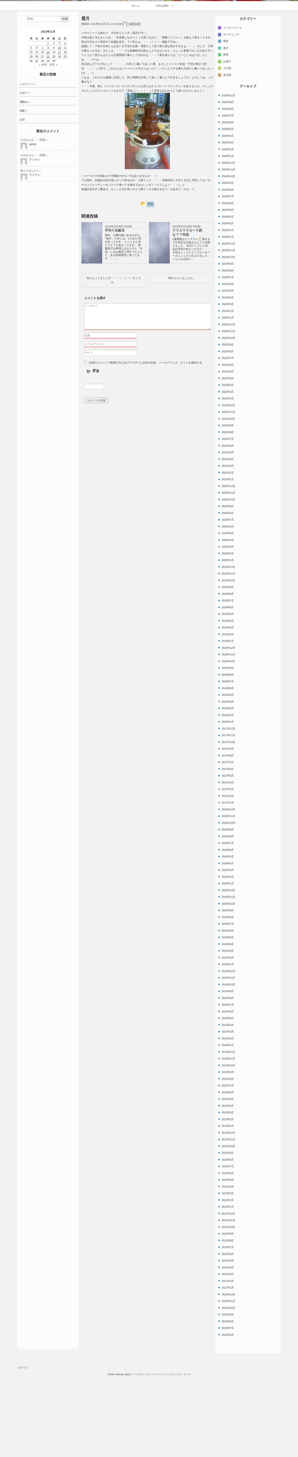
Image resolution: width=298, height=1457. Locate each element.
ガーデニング (231, 123)
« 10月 (43, 154)
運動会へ (25, 191)
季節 (225, 130)
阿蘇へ (24, 200)
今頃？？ (25, 182)
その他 (227, 157)
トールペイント (232, 117)
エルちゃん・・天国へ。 (35, 229)
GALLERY (162, 95)
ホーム (136, 95)
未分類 (227, 164)
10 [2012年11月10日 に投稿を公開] (59, 137)
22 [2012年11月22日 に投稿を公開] (48, 146)
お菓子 (227, 150)
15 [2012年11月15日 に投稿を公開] (48, 141)
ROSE (128, 316)
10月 (22, 209)
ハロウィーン (27, 173)
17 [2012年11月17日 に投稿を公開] (59, 141)
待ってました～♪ (30, 260)
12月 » (53, 154)
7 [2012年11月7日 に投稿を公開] (42, 137)
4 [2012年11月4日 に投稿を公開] (65, 132)
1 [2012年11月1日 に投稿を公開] (48, 132)
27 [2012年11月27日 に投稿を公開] (36, 150)
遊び (225, 137)
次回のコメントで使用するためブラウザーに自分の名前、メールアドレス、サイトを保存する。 (146, 452)
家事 (225, 144)
